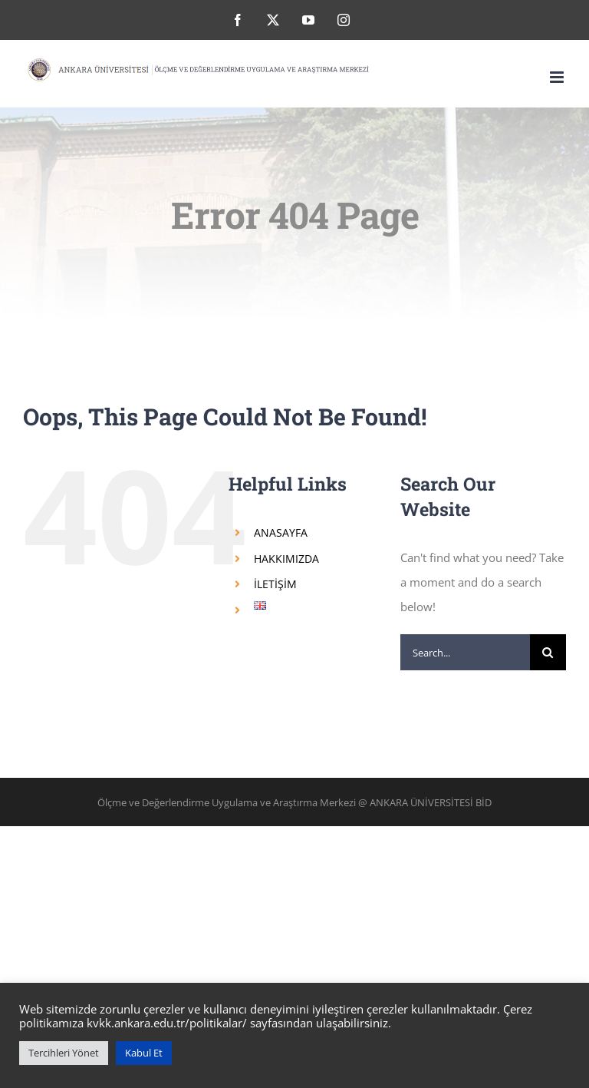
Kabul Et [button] (144, 1053)
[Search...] (465, 652)
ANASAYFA (281, 532)
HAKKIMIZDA (286, 558)
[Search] (548, 652)
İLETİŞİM (275, 584)
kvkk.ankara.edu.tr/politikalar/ (167, 1022)
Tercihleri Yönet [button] (63, 1053)
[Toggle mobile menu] (558, 77)
